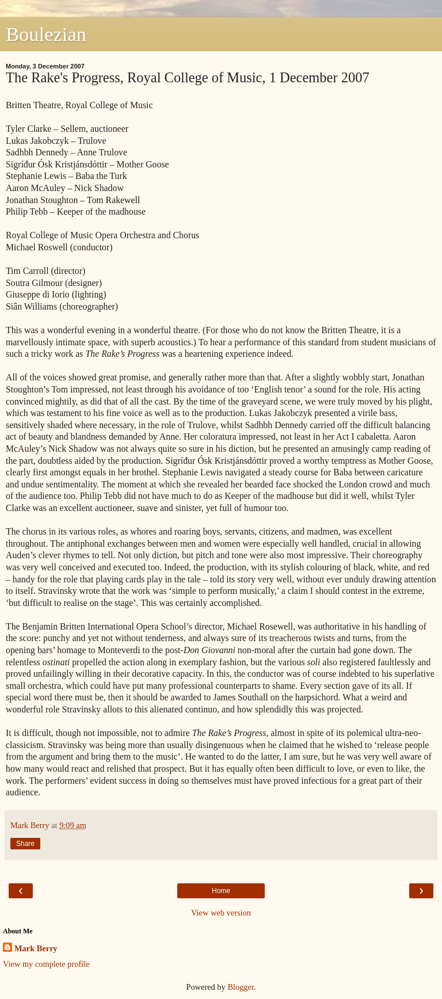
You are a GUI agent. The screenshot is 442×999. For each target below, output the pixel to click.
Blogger (240, 987)
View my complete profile (46, 964)
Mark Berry (36, 948)
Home (221, 891)
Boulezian (46, 34)
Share (25, 844)
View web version (221, 912)
